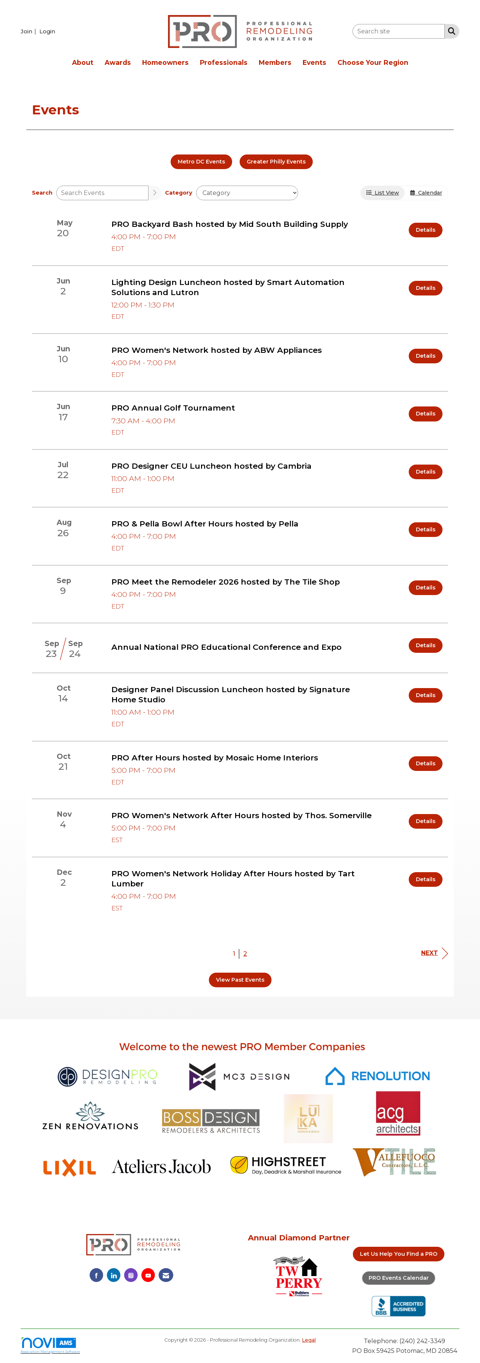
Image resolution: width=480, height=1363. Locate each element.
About (82, 62)
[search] (154, 193)
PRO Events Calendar (399, 1278)
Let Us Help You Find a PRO (398, 1254)
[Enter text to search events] (102, 193)
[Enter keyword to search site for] (398, 31)
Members (275, 62)
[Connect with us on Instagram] (131, 1275)
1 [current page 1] (234, 953)
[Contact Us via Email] (166, 1275)
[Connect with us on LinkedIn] (113, 1275)
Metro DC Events (201, 161)
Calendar (426, 192)
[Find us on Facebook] (96, 1275)
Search (42, 192)
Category (178, 192)
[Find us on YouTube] (148, 1275)
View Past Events (240, 979)
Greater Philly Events (276, 161)
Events (314, 62)
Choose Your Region (373, 62)
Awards (118, 62)
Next (434, 953)
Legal (309, 1340)
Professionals (224, 62)
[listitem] (29, 31)
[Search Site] (450, 30)
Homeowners (165, 62)
